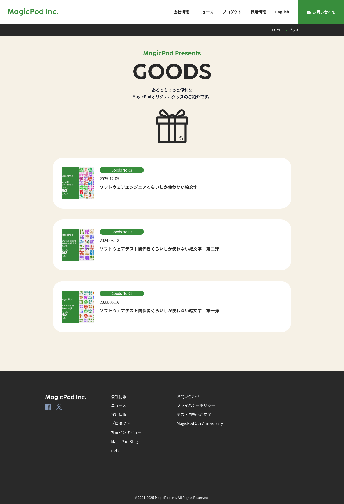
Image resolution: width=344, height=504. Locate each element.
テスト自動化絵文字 (194, 414)
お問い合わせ (321, 12)
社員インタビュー (126, 432)
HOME (276, 30)
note (115, 450)
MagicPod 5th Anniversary (200, 423)
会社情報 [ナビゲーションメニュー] (181, 12)
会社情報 (118, 396)
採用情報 (118, 414)
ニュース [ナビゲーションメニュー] (205, 12)
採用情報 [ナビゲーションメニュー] (258, 12)
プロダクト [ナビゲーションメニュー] (232, 12)
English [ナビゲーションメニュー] (282, 12)
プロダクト (120, 423)
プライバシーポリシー (196, 405)
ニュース (118, 405)
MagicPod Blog (124, 441)
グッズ (294, 30)
